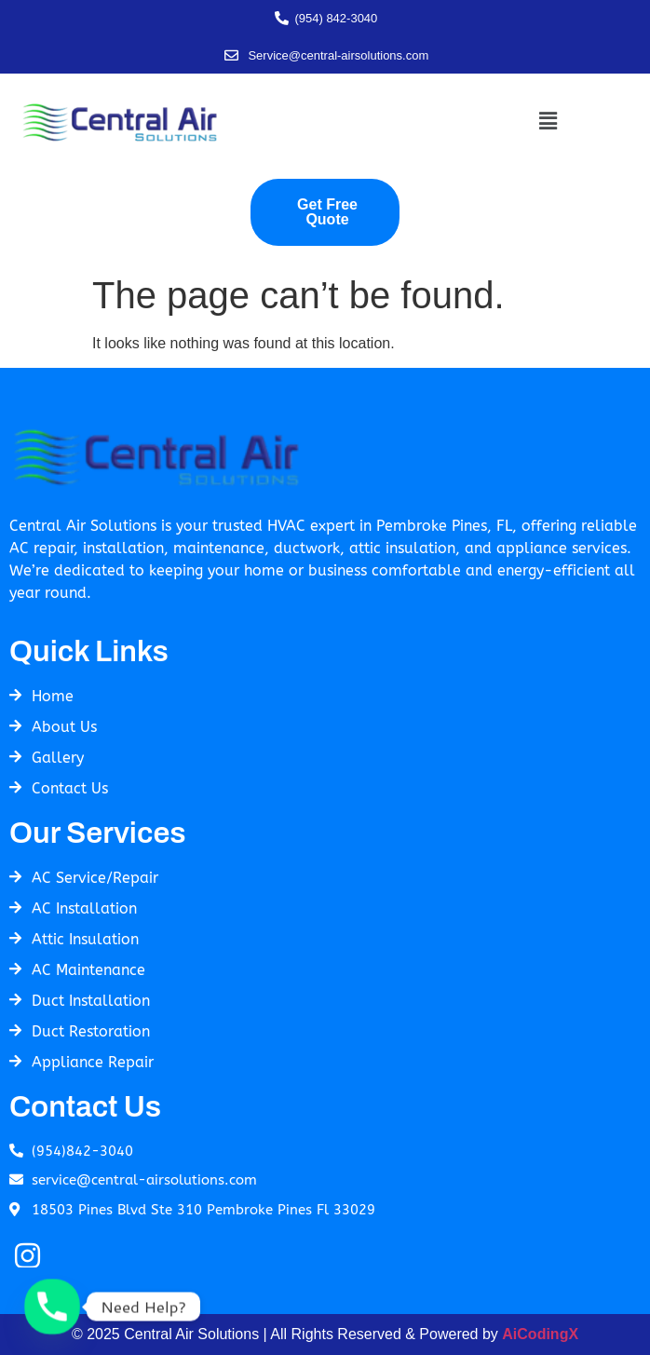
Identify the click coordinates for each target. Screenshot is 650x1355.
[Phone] (52, 1306)
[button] (547, 121)
